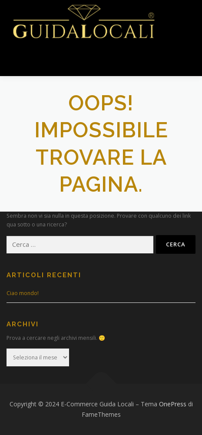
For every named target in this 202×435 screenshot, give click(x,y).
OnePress (172, 404)
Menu (29, 60)
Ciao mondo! (23, 293)
